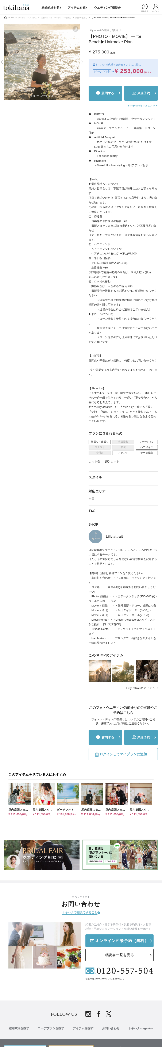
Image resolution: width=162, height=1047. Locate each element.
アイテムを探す (78, 7)
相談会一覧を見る (119, 955)
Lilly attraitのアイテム (140, 688)
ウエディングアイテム (27, 18)
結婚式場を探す (52, 7)
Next (82, 62)
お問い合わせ (111, 1028)
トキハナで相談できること (79, 912)
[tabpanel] (42, 62)
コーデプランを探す (51, 1028)
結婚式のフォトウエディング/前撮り (56, 18)
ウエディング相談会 (107, 7)
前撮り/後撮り (81, 18)
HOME (11, 18)
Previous (2, 62)
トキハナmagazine (140, 1028)
